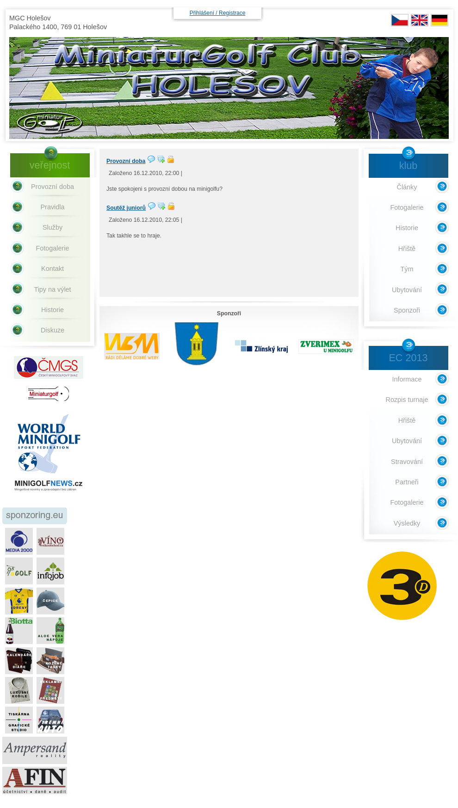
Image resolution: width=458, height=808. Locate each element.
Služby (52, 227)
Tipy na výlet (52, 289)
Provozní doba (125, 161)
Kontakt (52, 268)
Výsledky (407, 523)
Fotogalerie (52, 248)
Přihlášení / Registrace (218, 13)
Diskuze (52, 330)
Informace (407, 379)
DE (439, 20)
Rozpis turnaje (407, 399)
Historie (52, 309)
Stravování (407, 461)
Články (407, 187)
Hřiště (407, 248)
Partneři (406, 482)
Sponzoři (407, 310)
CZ (399, 20)
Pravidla (53, 207)
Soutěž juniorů (126, 208)
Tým (407, 269)
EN (419, 20)
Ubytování (407, 290)
